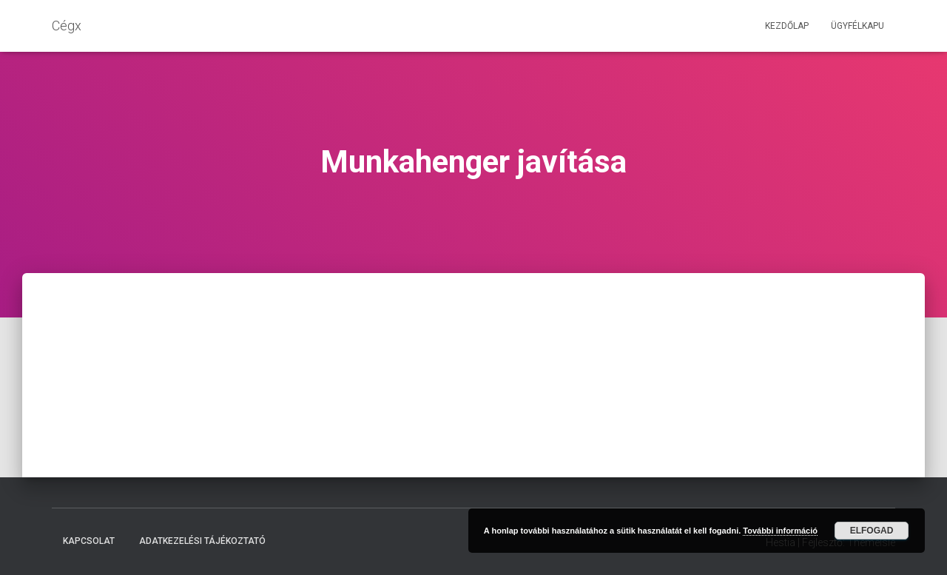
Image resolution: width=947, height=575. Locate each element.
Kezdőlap (787, 26)
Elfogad (872, 530)
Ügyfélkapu (857, 26)
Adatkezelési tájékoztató (202, 541)
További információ (780, 530)
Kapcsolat (89, 541)
